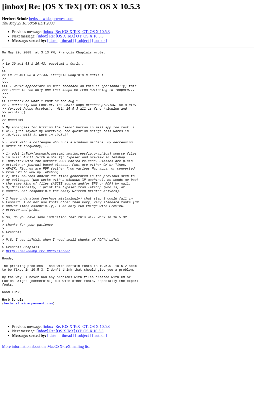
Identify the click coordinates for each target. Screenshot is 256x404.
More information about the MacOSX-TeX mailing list (46, 400)
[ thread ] (67, 40)
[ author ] (99, 40)
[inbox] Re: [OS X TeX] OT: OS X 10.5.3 (76, 31)
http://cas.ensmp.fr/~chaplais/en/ (38, 291)
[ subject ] (83, 40)
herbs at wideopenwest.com (51, 18)
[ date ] (52, 40)
